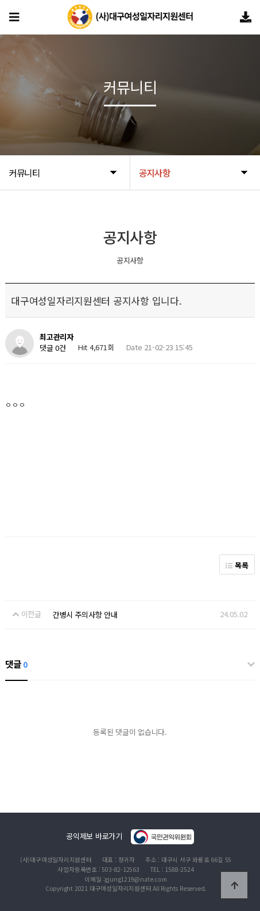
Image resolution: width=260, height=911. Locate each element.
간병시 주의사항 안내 (85, 614)
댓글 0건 (53, 347)
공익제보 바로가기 (130, 836)
